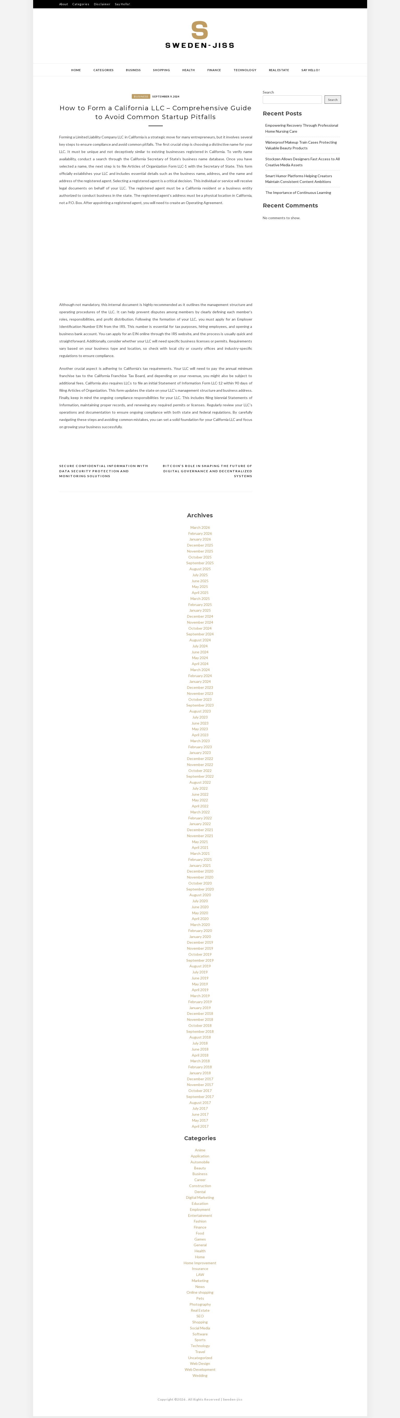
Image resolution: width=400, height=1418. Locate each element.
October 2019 (200, 956)
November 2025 (200, 552)
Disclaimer (102, 4)
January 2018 (200, 1074)
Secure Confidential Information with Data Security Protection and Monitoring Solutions (103, 473)
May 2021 (200, 843)
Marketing (200, 1282)
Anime (200, 1152)
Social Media (200, 1329)
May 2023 (200, 730)
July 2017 (200, 1110)
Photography (200, 1306)
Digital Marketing (200, 1199)
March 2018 (200, 1062)
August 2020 (200, 896)
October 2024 (200, 630)
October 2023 (200, 701)
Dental (200, 1193)
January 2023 (200, 754)
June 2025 (200, 582)
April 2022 (200, 808)
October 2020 (200, 884)
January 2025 (200, 612)
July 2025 (200, 576)
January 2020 (200, 938)
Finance (214, 70)
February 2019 (200, 1003)
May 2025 (200, 588)
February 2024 (200, 677)
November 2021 (200, 837)
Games (200, 1240)
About (63, 4)
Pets (200, 1300)
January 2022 (200, 825)
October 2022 (200, 772)
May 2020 (200, 914)
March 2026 (200, 529)
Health (188, 70)
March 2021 (200, 855)
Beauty (200, 1169)
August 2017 (200, 1104)
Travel (200, 1353)
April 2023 (200, 736)
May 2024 (200, 659)
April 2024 (200, 665)
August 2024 (200, 642)
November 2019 (200, 950)
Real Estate (279, 70)
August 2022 (200, 784)
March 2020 (200, 926)
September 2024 (200, 636)
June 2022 (200, 796)
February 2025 (200, 606)
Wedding (200, 1377)
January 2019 (200, 1009)
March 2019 (200, 997)
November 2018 (200, 1021)
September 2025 (200, 564)
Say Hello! (122, 4)
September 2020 (200, 890)
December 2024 (200, 618)
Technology (245, 70)
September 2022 (200, 778)
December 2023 (200, 689)
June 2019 (200, 979)
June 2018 (200, 1050)
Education (200, 1205)
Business (133, 70)
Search (268, 92)
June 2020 (200, 908)
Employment (200, 1211)
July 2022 (200, 790)
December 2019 (200, 944)
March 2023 (200, 742)
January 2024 (200, 683)
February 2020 (200, 932)
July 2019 (200, 974)
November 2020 (200, 879)
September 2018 (200, 1033)
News (200, 1288)
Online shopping (200, 1294)
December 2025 (200, 547)
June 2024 (200, 653)
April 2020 (200, 920)
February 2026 (200, 535)
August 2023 (200, 713)
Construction (200, 1187)
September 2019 (200, 962)
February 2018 (200, 1068)
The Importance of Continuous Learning (298, 192)
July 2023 (200, 718)
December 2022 (200, 760)
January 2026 (200, 541)
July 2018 (200, 1045)
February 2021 (200, 861)
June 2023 (200, 724)
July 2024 (200, 647)
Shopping (161, 70)
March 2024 (200, 671)
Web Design (200, 1365)
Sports (200, 1341)
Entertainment (200, 1217)
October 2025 (200, 558)
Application (200, 1158)
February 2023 (200, 748)
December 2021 (200, 831)
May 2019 (200, 985)
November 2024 (200, 624)
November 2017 (200, 1086)
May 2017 (200, 1122)
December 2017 (200, 1080)
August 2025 (200, 570)
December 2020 (200, 873)
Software (200, 1335)
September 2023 (200, 707)
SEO (200, 1318)
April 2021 (200, 849)
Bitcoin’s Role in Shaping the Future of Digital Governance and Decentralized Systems (207, 473)
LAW (200, 1276)
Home (76, 70)
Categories (80, 4)
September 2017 (200, 1098)
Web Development (200, 1371)
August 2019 (200, 968)
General (200, 1246)
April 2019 (200, 991)
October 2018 (200, 1027)
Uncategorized (200, 1359)
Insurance (200, 1270)
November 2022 (200, 766)
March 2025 (200, 600)
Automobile (200, 1163)
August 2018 (200, 1039)
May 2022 (200, 802)
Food (200, 1234)
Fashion (200, 1223)
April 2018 (200, 1056)
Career (200, 1181)
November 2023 (200, 695)
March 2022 (200, 813)
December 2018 (200, 1015)
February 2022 (200, 819)
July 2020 (200, 902)
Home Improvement (200, 1264)
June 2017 (200, 1116)
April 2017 (200, 1128)
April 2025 (200, 594)
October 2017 (200, 1092)
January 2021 (200, 867)
